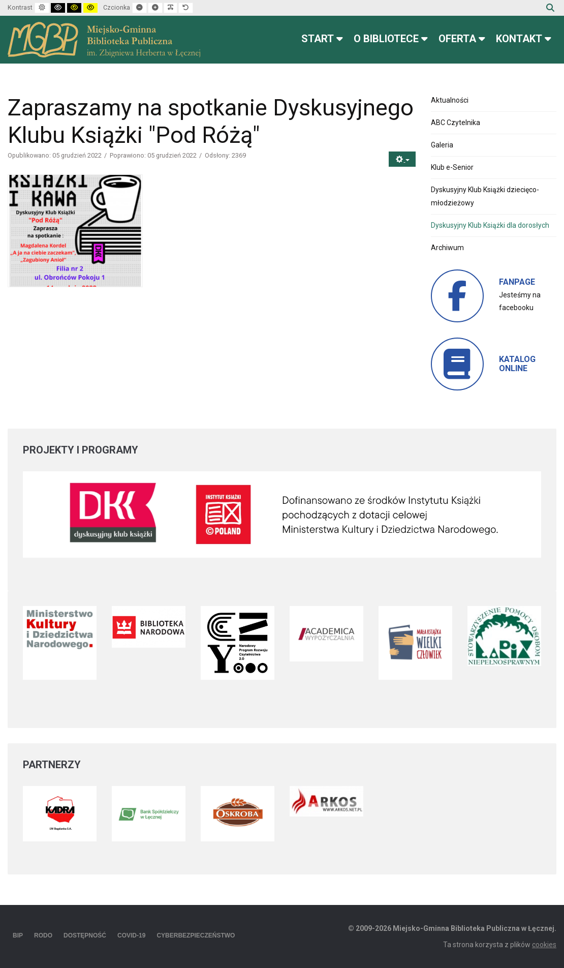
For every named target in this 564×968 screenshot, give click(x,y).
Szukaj (550, 8)
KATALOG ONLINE (517, 363)
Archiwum (447, 248)
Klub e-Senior (452, 167)
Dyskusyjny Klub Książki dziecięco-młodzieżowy (485, 196)
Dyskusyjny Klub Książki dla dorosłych (490, 225)
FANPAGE (517, 282)
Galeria (442, 145)
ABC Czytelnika (455, 122)
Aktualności (449, 100)
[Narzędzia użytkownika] (402, 159)
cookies (544, 945)
